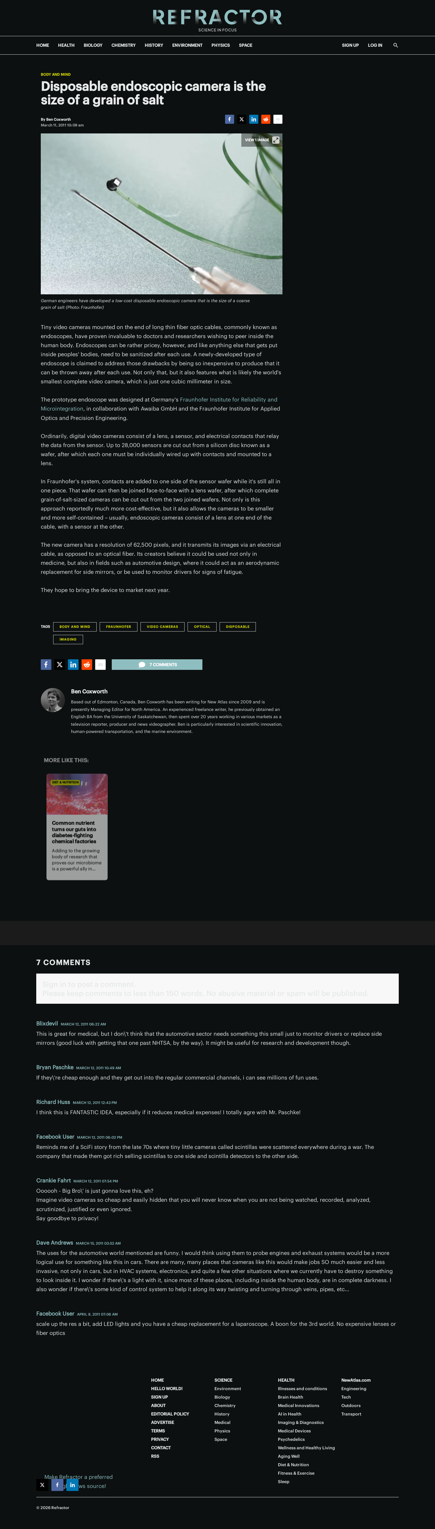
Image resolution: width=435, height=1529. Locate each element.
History (222, 1414)
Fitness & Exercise (296, 1473)
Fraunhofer (118, 627)
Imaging (68, 639)
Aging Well (289, 1456)
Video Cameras (162, 627)
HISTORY (154, 45)
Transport (351, 1414)
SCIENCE (223, 1380)
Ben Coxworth (89, 691)
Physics (222, 1431)
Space (220, 1439)
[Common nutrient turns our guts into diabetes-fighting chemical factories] (77, 794)
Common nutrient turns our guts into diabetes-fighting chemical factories (74, 832)
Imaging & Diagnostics (301, 1422)
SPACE (245, 45)
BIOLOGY (93, 45)
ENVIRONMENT (187, 45)
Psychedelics (291, 1439)
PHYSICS (220, 45)
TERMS (158, 1431)
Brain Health (290, 1397)
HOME (42, 45)
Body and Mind (56, 74)
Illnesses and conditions (302, 1388)
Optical (202, 627)
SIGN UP (350, 45)
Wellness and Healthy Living (306, 1448)
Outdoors (351, 1405)
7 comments (157, 664)
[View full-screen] (275, 140)
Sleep (283, 1481)
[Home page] (217, 18)
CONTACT (161, 1448)
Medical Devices (294, 1431)
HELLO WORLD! (166, 1388)
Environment (227, 1388)
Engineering (353, 1388)
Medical (222, 1422)
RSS (155, 1456)
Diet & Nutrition (65, 782)
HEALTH (66, 45)
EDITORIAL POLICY (170, 1414)
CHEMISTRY (123, 45)
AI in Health (289, 1414)
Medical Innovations (298, 1405)
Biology (222, 1397)
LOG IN (375, 45)
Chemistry (225, 1405)
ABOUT (158, 1405)
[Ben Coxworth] (58, 119)
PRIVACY (160, 1439)
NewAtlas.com (356, 1380)
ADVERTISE (162, 1422)
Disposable (238, 627)
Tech (346, 1397)
